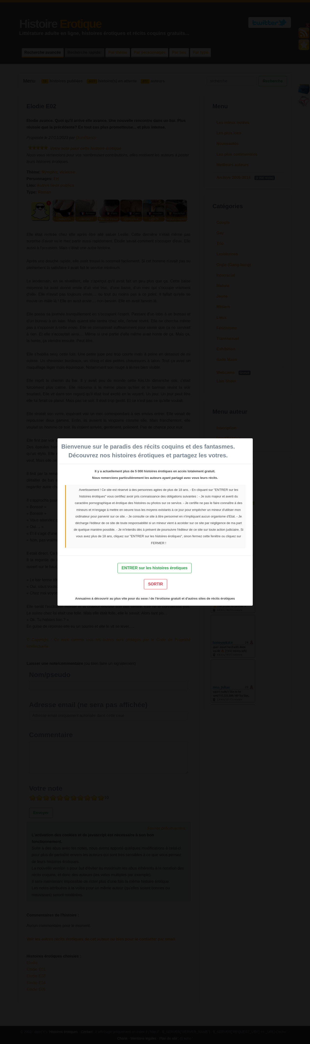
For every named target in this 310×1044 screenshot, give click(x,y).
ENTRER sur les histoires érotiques (154, 568)
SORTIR (155, 584)
